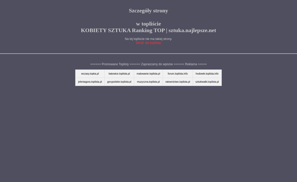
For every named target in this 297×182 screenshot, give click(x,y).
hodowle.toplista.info (207, 73)
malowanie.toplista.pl (148, 73)
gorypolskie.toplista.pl (119, 81)
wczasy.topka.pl (90, 73)
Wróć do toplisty (148, 43)
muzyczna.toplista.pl (148, 81)
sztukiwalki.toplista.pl (207, 81)
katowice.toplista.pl (119, 73)
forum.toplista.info (178, 73)
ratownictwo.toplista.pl (177, 81)
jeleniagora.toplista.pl (90, 81)
